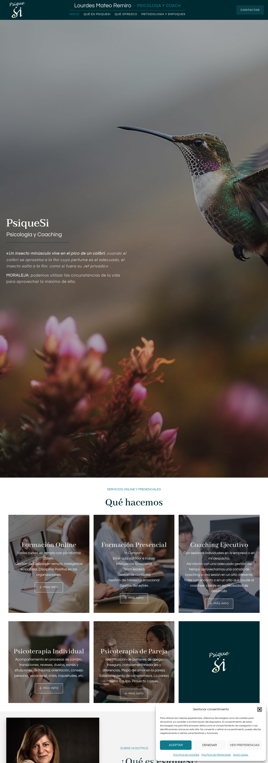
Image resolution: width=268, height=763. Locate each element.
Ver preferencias (244, 745)
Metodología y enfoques (163, 14)
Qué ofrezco (126, 14)
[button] (260, 709)
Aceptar (176, 745)
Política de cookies (186, 755)
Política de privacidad (216, 755)
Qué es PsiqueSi (97, 14)
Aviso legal (240, 755)
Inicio (74, 14)
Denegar (209, 745)
